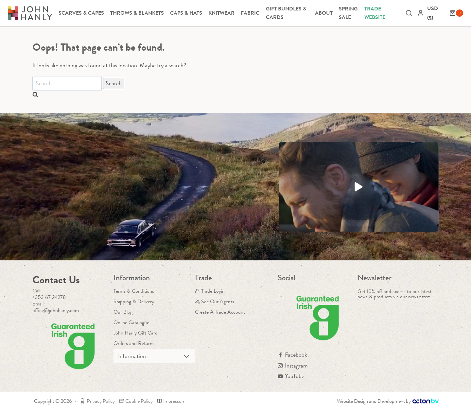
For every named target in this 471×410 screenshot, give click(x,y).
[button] (359, 187)
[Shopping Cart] (456, 13)
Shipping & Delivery (133, 301)
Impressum (171, 401)
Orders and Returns (133, 343)
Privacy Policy (97, 401)
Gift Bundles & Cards (286, 13)
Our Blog (122, 312)
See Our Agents (214, 301)
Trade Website (374, 13)
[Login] (420, 13)
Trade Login (210, 291)
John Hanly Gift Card (135, 332)
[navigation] (436, 13)
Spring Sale (348, 13)
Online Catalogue (131, 322)
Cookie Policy (136, 401)
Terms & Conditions (133, 291)
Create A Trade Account (220, 312)
